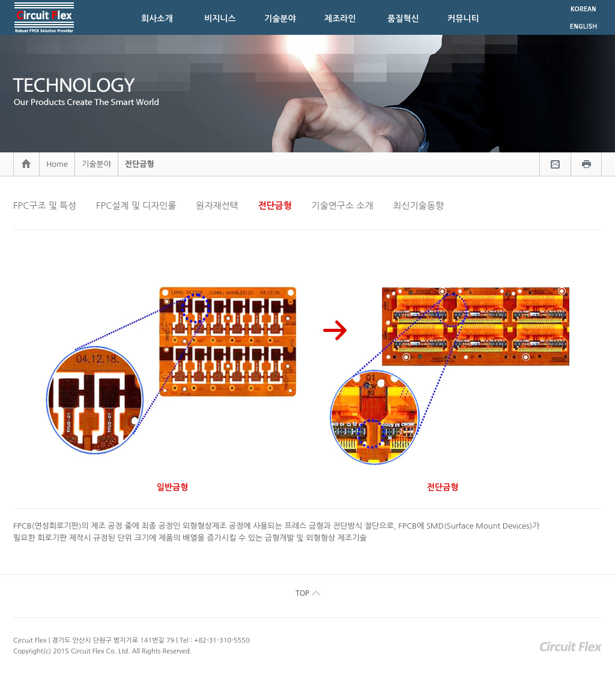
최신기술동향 (418, 205)
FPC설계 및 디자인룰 (136, 205)
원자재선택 (217, 205)
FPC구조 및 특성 (44, 205)
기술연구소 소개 (343, 205)
